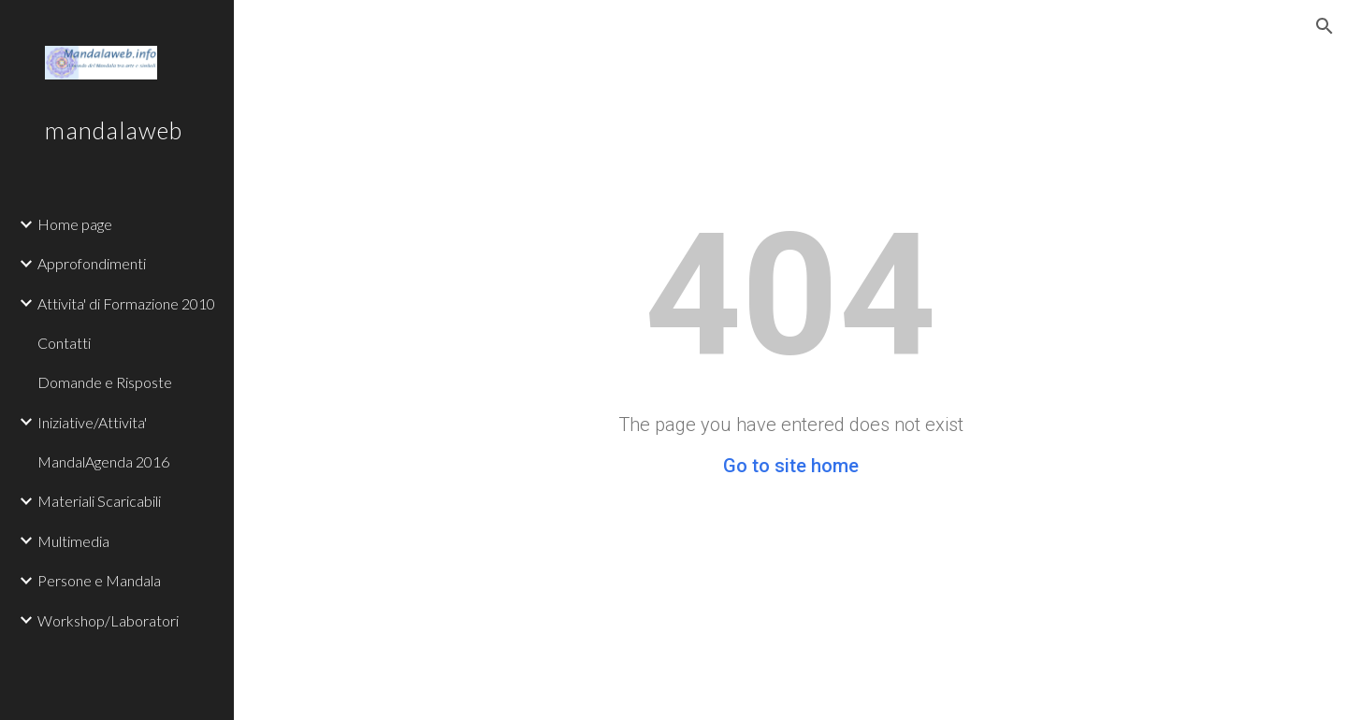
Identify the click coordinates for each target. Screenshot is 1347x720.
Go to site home (791, 465)
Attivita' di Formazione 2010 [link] (126, 303)
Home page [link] (74, 224)
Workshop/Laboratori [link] (108, 620)
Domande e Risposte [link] (104, 382)
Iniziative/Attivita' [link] (92, 422)
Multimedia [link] (73, 541)
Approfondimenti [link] (91, 263)
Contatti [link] (64, 343)
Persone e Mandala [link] (99, 580)
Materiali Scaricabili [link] (99, 501)
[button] (1324, 26)
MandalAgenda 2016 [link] (103, 461)
